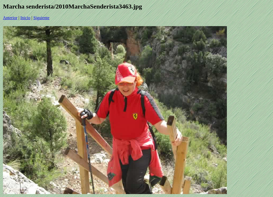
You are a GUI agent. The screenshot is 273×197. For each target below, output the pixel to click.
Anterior (10, 17)
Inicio (25, 17)
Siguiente (41, 17)
